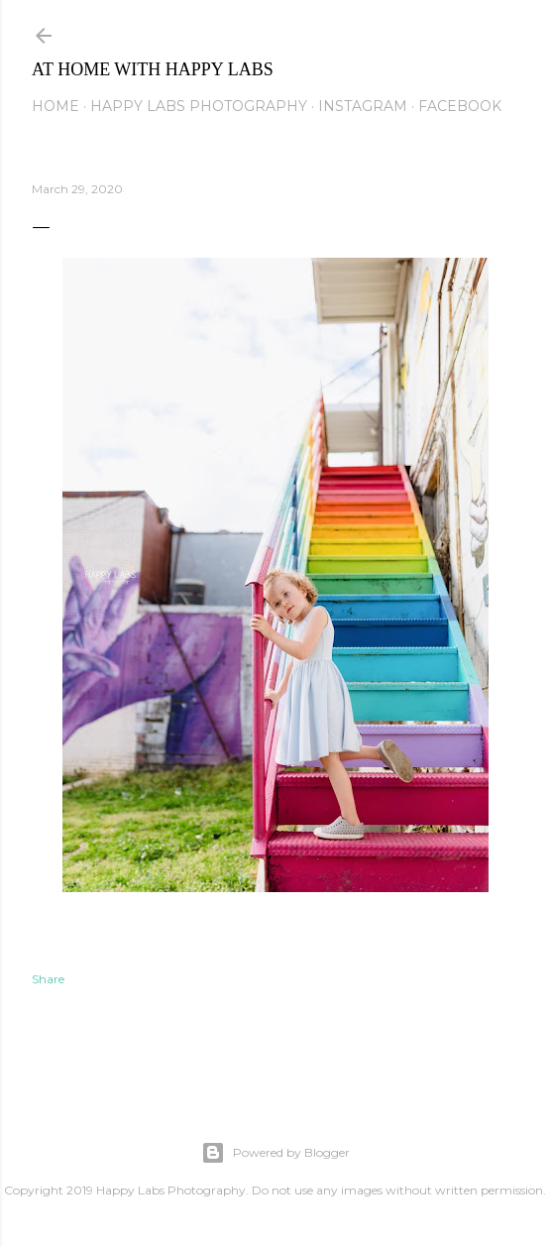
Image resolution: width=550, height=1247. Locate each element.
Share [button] (48, 978)
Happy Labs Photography (198, 106)
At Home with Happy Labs (153, 69)
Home (55, 106)
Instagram (362, 106)
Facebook (459, 106)
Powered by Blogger (275, 1153)
